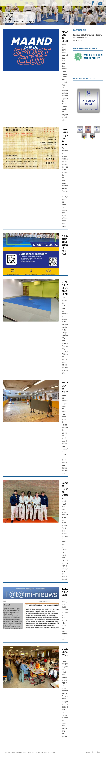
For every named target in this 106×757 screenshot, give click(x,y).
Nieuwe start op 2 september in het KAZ (68, 244)
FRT (102, 752)
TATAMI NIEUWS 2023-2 (66, 593)
